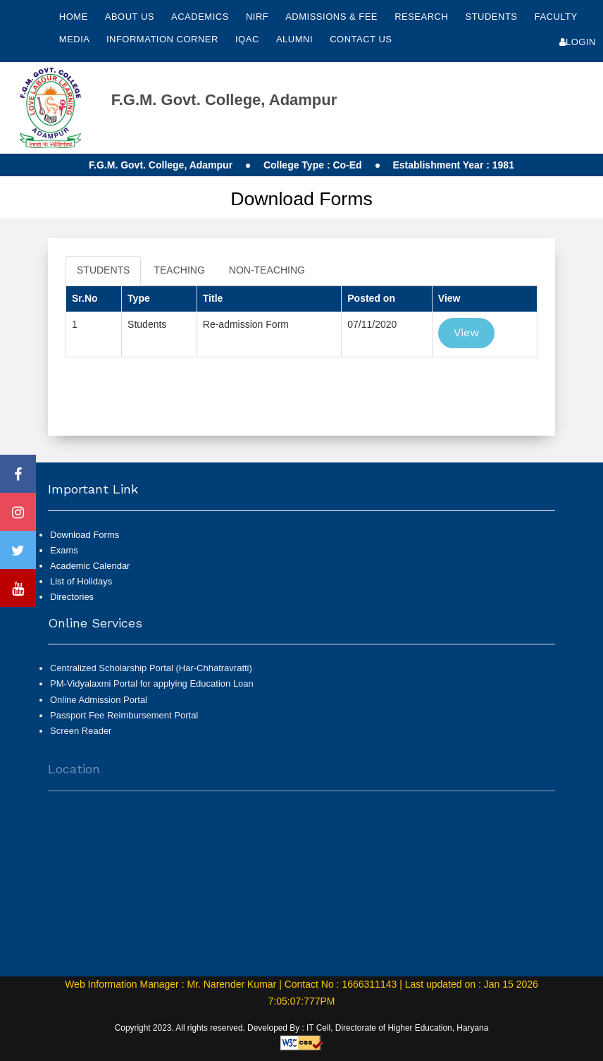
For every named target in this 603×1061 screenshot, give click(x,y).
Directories (72, 596)
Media (75, 39)
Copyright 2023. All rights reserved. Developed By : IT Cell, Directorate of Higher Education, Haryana (302, 1028)
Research (422, 16)
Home (73, 16)
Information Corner (163, 39)
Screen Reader (80, 737)
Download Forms (84, 534)
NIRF (257, 16)
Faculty (556, 16)
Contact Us (361, 39)
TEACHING (179, 270)
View (466, 332)
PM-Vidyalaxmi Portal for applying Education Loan (152, 690)
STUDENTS (103, 270)
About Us (131, 16)
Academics (201, 16)
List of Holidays (81, 581)
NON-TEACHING (267, 270)
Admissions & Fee (332, 16)
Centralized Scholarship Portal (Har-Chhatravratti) (151, 674)
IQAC (248, 39)
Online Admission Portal (98, 705)
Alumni (296, 39)
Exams (64, 550)
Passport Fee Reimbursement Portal (124, 721)
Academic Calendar (90, 565)
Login (577, 42)
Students (492, 16)
